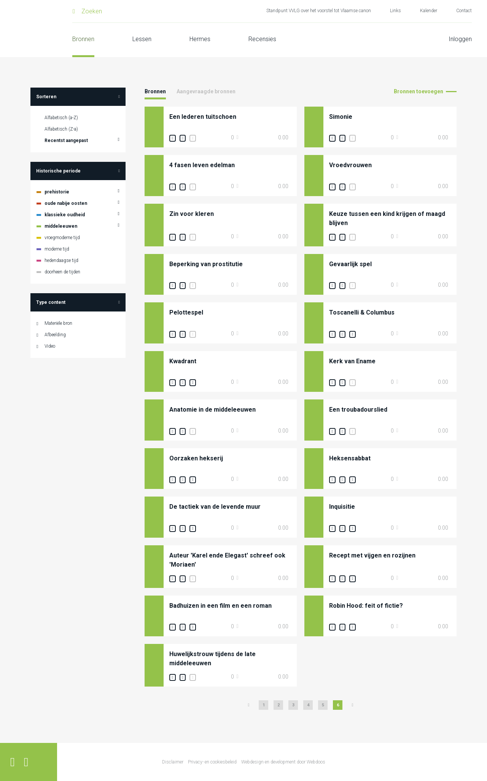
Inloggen (460, 39)
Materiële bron (58, 323)
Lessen (141, 39)
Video (50, 346)
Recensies (262, 39)
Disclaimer (172, 762)
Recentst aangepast (66, 140)
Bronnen (83, 39)
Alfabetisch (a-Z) (61, 117)
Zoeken (91, 11)
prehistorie (57, 192)
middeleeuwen (61, 226)
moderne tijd (57, 249)
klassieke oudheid (65, 214)
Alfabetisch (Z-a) (61, 129)
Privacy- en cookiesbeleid (212, 762)
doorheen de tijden (62, 272)
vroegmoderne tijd (62, 237)
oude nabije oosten (66, 203)
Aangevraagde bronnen (206, 91)
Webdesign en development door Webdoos (283, 762)
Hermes (199, 39)
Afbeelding (55, 334)
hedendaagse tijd (61, 260)
